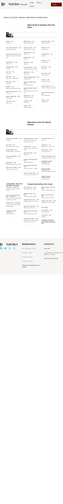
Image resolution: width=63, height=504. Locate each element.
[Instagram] (14, 248)
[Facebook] (1, 248)
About (32, 6)
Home (32, 2)
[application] (42, 2)
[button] (57, 4)
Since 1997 (24, 4)
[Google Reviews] (10, 248)
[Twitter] (5, 248)
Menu (40, 2)
